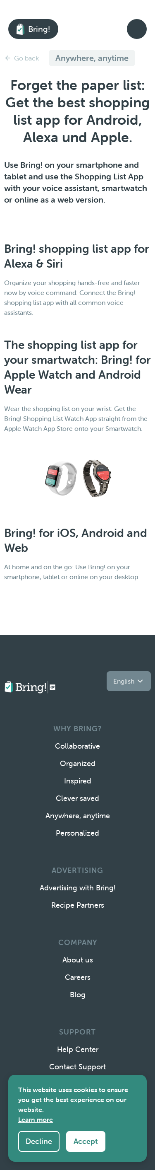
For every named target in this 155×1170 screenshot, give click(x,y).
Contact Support (77, 1066)
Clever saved (77, 798)
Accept (86, 1141)
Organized (77, 763)
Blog (78, 994)
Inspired (77, 781)
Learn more (35, 1119)
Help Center (77, 1049)
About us (77, 960)
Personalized (77, 833)
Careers (78, 977)
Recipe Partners (77, 905)
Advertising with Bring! (78, 887)
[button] (129, 681)
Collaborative (77, 746)
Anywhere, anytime (77, 815)
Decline (39, 1141)
